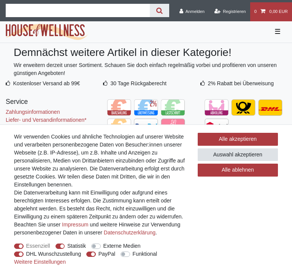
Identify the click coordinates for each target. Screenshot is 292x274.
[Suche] (159, 10)
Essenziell (38, 246)
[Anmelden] (192, 11)
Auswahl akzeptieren (237, 154)
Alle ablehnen (238, 170)
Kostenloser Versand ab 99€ (46, 83)
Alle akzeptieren (238, 139)
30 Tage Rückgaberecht (138, 83)
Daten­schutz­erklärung (130, 232)
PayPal (106, 254)
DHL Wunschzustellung (53, 254)
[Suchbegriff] (78, 10)
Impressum (75, 224)
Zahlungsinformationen (33, 112)
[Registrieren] (230, 11)
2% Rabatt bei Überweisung (241, 83)
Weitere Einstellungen (40, 262)
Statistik (76, 246)
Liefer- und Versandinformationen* (46, 120)
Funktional (145, 254)
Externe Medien (122, 246)
